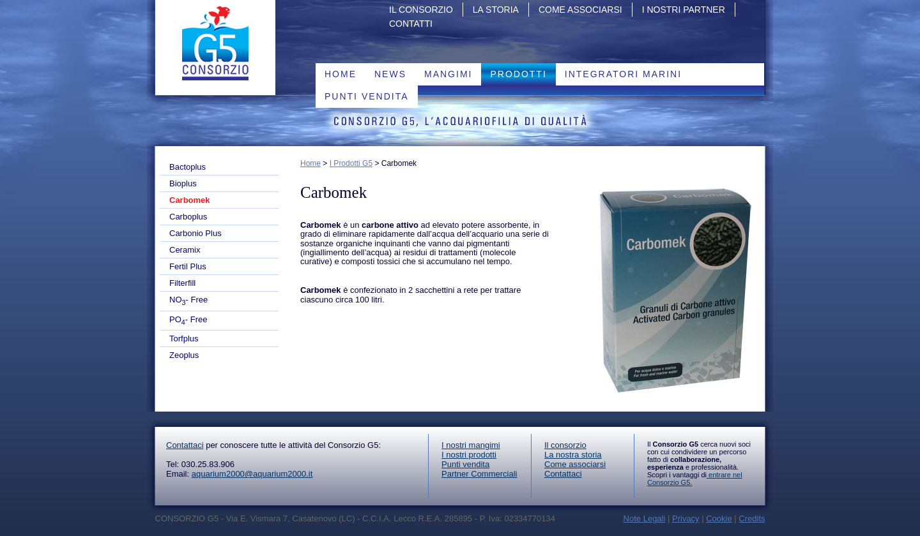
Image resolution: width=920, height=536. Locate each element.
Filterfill (182, 283)
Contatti (411, 24)
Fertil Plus (187, 266)
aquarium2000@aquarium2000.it (252, 474)
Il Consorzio (421, 9)
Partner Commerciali (479, 474)
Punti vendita (367, 96)
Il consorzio (565, 445)
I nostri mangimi (470, 445)
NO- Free (188, 299)
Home (340, 74)
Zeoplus (184, 355)
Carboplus (188, 216)
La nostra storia (573, 454)
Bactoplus (187, 167)
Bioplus (183, 183)
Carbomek (189, 200)
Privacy (686, 518)
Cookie (719, 518)
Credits (752, 518)
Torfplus (184, 338)
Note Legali (645, 518)
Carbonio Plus (195, 233)
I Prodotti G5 (351, 163)
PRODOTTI (518, 74)
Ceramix (184, 250)
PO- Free (188, 319)
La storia (496, 9)
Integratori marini (623, 74)
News (390, 74)
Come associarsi (580, 9)
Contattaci (185, 445)
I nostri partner (683, 9)
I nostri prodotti (468, 454)
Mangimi (448, 74)
